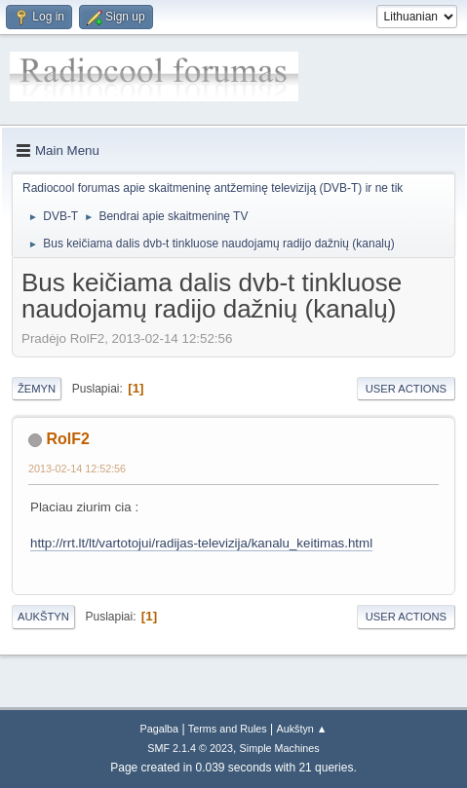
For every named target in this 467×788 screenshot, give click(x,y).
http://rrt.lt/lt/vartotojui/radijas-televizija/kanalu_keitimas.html (201, 543)
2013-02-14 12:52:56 (77, 468)
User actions (406, 388)
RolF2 (67, 439)
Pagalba (158, 728)
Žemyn (37, 388)
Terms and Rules (227, 728)
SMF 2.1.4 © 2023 (190, 748)
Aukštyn (43, 616)
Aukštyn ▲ (302, 728)
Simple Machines (280, 748)
